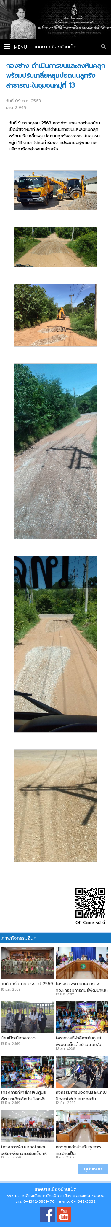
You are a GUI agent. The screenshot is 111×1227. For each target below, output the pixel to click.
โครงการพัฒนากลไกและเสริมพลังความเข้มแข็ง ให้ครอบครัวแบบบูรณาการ (24, 1153)
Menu (15, 47)
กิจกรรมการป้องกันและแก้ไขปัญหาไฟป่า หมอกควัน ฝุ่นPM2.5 (81, 1099)
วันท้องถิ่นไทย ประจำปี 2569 (27, 983)
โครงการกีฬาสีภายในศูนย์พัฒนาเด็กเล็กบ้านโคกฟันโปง (78, 1044)
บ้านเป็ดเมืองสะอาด (18, 1038)
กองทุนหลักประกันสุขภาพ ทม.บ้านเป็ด (78, 1150)
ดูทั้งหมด (93, 1168)
